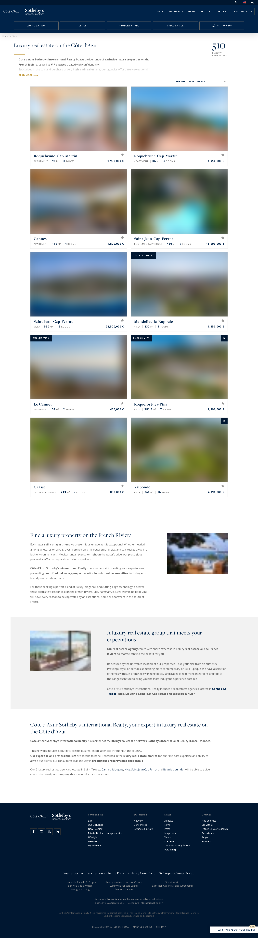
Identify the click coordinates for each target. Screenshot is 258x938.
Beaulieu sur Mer (174, 769)
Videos (167, 837)
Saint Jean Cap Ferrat (144, 769)
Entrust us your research (215, 828)
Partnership (170, 849)
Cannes (217, 689)
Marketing (169, 841)
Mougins (117, 769)
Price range (175, 25)
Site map (161, 927)
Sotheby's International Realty (145, 902)
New (252, 926)
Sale (160, 11)
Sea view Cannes (124, 889)
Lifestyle (92, 837)
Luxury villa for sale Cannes (124, 885)
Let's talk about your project (234, 930)
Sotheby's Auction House (109, 902)
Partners (206, 841)
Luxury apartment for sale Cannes (124, 882)
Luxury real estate (143, 828)
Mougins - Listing (80, 889)
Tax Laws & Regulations (177, 845)
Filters (224, 25)
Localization (36, 25)
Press (167, 828)
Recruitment (208, 833)
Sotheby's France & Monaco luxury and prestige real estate (129, 898)
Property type (129, 25)
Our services (140, 824)
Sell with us (243, 11)
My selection (95, 845)
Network (138, 820)
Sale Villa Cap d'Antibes (80, 885)
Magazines (170, 833)
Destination (94, 841)
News (167, 824)
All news (168, 820)
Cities (82, 25)
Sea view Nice (172, 882)
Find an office (209, 820)
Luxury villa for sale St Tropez (80, 882)
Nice (127, 769)
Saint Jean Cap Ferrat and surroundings (173, 885)
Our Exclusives (95, 824)
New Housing (95, 828)
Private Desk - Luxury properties (105, 833)
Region (206, 11)
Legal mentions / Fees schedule (110, 927)
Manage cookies (142, 927)
